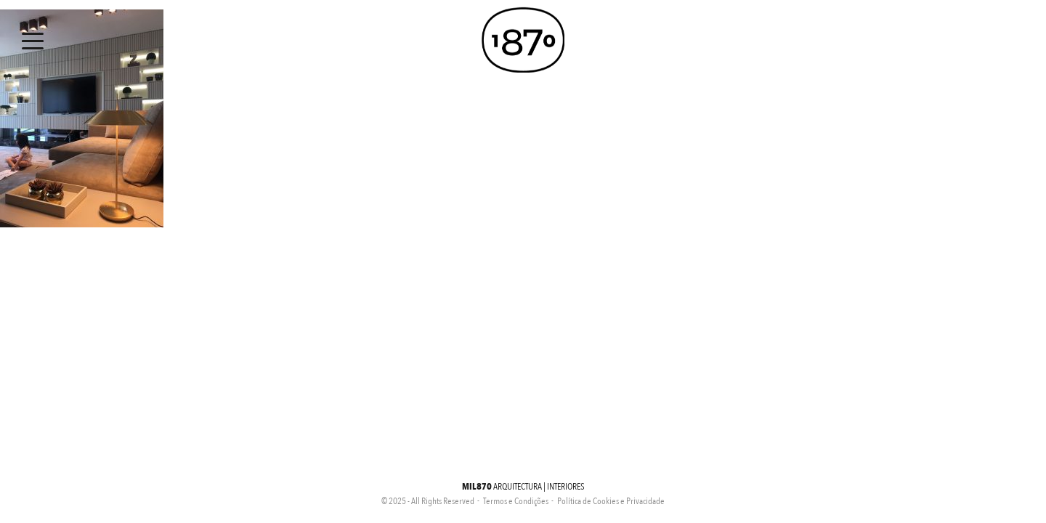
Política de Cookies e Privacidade (611, 501)
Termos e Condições (515, 501)
